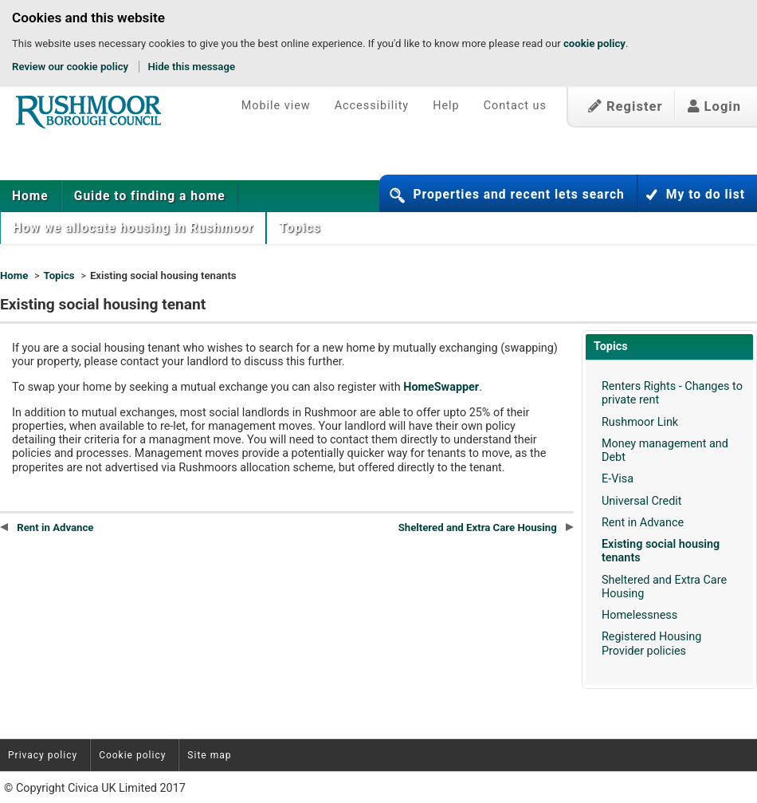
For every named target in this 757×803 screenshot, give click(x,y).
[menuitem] (30, 196)
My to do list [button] (705, 194)
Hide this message (191, 67)
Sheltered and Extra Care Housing (486, 527)
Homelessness (639, 615)
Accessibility (372, 105)
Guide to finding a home (150, 196)
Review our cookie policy (70, 67)
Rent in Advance (643, 522)
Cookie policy (132, 755)
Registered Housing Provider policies (651, 643)
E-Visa (617, 479)
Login (714, 106)
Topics (301, 228)
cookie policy (594, 43)
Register (625, 106)
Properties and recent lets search (518, 194)
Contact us (515, 105)
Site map (209, 755)
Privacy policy (42, 755)
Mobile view (276, 105)
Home (30, 196)
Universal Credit (642, 501)
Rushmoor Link (640, 422)
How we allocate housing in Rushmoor (133, 228)
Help (446, 105)
